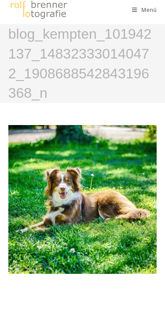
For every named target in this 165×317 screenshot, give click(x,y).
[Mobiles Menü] (144, 10)
